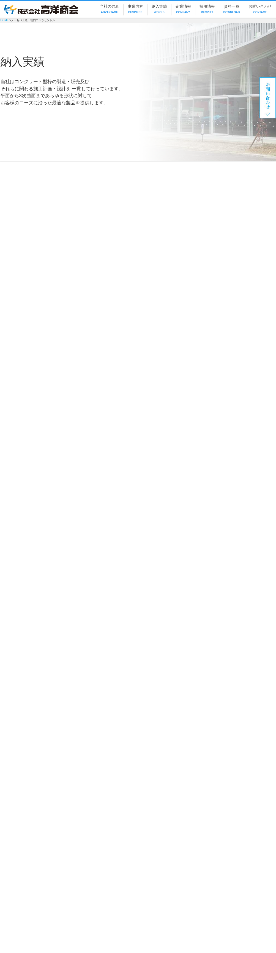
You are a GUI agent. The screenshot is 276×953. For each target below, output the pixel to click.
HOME (5, 20)
